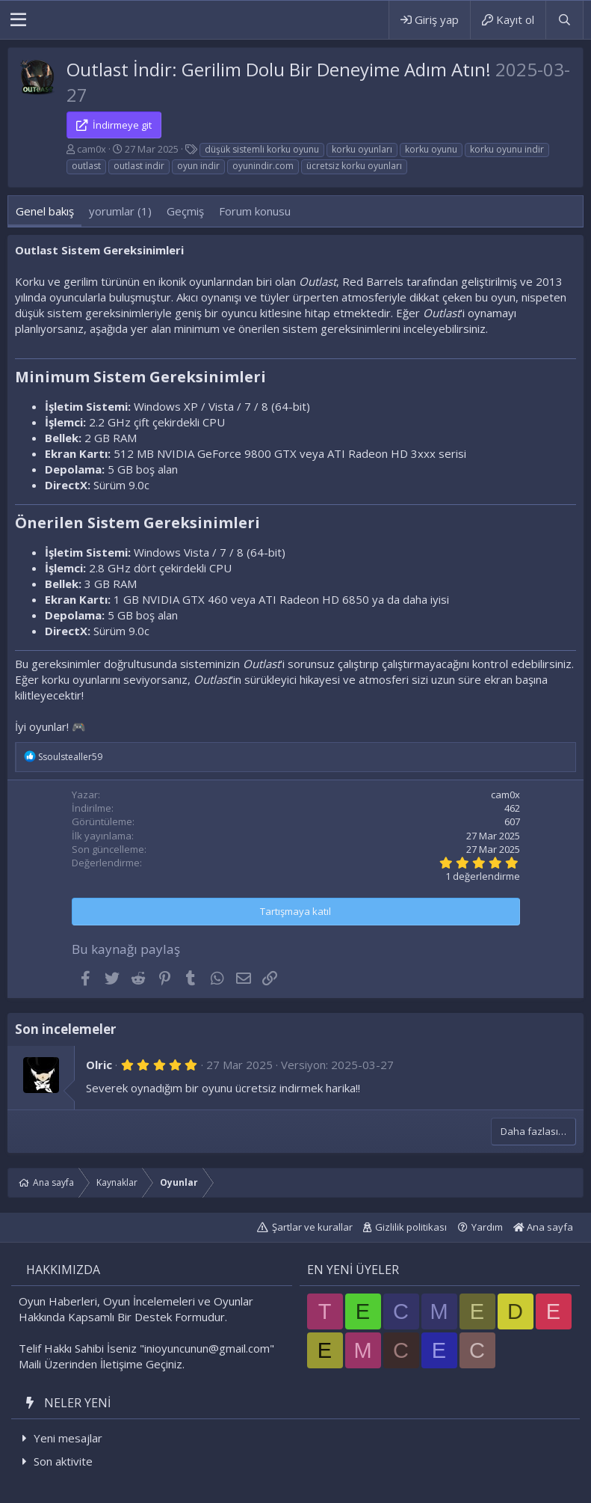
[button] (18, 20)
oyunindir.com (263, 165)
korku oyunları (362, 149)
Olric (99, 1064)
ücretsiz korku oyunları (354, 165)
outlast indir (139, 165)
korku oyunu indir (507, 149)
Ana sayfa (543, 1227)
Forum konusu (255, 210)
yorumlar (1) (120, 210)
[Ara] (564, 20)
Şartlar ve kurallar (312, 1227)
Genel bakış (45, 210)
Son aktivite (63, 1461)
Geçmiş (185, 210)
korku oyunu (431, 149)
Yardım (487, 1227)
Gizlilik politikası (411, 1227)
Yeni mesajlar (68, 1437)
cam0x (91, 149)
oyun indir (198, 165)
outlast (86, 165)
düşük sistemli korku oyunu (262, 149)
